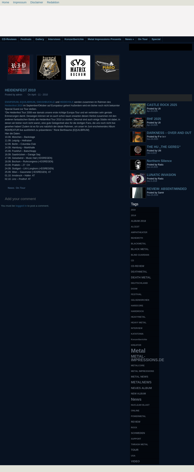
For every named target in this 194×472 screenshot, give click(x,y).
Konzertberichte (74, 39)
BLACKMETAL (138, 243)
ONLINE (135, 410)
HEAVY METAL (138, 322)
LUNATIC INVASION (161, 175)
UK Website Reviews (163, 468)
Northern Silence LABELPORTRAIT (160, 162)
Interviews (54, 39)
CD (132, 260)
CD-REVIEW (137, 266)
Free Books (16, 468)
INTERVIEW (136, 328)
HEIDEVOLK (67, 102)
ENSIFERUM (12, 102)
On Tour (143, 39)
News (129, 39)
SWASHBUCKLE (45, 102)
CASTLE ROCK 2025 (162, 105)
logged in (21, 205)
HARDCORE (137, 305)
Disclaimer (36, 2)
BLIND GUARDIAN (140, 255)
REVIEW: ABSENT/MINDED (167, 189)
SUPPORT (136, 439)
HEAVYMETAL (138, 317)
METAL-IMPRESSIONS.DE (145, 358)
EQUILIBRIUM (27, 102)
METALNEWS (141, 382)
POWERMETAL (138, 416)
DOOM (134, 289)
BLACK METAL (140, 249)
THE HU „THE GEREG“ (164, 147)
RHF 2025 (154, 119)
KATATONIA (137, 334)
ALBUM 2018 (138, 221)
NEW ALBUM (138, 393)
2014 (133, 215)
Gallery (40, 39)
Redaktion (53, 2)
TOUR (135, 449)
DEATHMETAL (139, 271)
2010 (133, 210)
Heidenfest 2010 (14, 105)
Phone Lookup (184, 468)
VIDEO (135, 461)
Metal (138, 351)
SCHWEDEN (138, 433)
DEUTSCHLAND (139, 283)
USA (133, 456)
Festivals (26, 39)
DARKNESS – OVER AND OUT (169, 133)
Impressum (19, 2)
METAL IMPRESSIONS (142, 371)
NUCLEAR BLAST (140, 405)
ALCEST (135, 227)
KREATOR (136, 345)
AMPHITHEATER (139, 232)
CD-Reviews (9, 39)
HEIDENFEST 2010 (20, 90)
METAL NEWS (139, 376)
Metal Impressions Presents (104, 39)
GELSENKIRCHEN (140, 300)
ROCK (134, 427)
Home (5, 2)
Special (156, 39)
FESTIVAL (136, 294)
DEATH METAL (141, 277)
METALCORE (138, 365)
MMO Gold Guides (141, 468)
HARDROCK (137, 311)
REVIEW (135, 421)
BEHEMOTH (137, 238)
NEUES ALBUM (141, 388)
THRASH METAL (139, 444)
